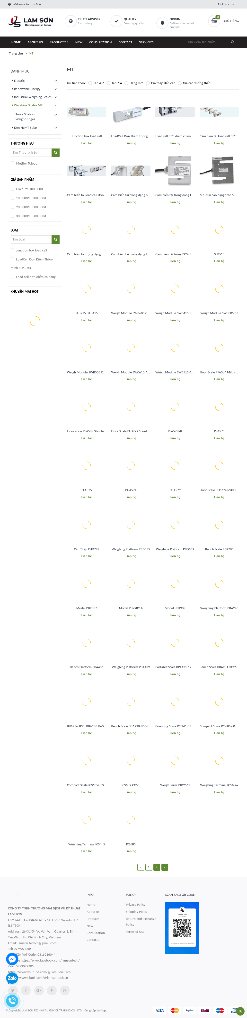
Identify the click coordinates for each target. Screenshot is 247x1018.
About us (93, 912)
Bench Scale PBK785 (219, 549)
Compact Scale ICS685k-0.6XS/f (221, 726)
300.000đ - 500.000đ (30, 216)
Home (91, 905)
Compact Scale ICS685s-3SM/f (88, 785)
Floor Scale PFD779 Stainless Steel (135, 431)
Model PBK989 (175, 608)
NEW (79, 42)
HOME (16, 42)
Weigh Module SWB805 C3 (219, 313)
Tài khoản (224, 4)
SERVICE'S (146, 42)
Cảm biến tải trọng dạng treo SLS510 (181, 195)
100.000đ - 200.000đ (30, 198)
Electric (18, 80)
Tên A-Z (96, 83)
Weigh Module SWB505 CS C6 (88, 372)
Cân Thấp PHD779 (86, 549)
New (90, 926)
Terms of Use (135, 932)
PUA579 (175, 490)
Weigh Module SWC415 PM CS (176, 313)
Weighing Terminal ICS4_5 (86, 844)
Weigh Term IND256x (175, 785)
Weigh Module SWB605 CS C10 (133, 313)
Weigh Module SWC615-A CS (131, 372)
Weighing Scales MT (27, 105)
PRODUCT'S (59, 42)
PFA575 (86, 490)
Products (93, 919)
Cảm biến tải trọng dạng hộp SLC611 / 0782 (141, 195)
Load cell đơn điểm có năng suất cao (181, 136)
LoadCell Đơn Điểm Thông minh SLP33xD (139, 136)
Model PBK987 (86, 608)
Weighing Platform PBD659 (175, 549)
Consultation (96, 933)
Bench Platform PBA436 (87, 667)
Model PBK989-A (131, 608)
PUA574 (130, 490)
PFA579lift (175, 431)
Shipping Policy (137, 912)
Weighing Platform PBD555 (131, 549)
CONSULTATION (100, 42)
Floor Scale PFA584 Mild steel (220, 372)
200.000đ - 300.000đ (30, 207)
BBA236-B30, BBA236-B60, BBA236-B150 (96, 726)
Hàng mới (133, 83)
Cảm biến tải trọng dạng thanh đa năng (138, 254)
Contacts (93, 940)
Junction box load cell (86, 136)
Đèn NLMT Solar (24, 127)
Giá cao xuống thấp (194, 83)
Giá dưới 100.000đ (29, 189)
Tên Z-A (114, 83)
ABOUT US (35, 42)
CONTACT (125, 42)
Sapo (104, 1010)
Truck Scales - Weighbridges (25, 116)
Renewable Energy (26, 88)
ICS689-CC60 (131, 785)
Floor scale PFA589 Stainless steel (90, 431)
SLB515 (219, 254)
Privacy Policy (135, 905)
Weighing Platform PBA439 (131, 667)
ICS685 (131, 844)
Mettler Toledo (26, 163)
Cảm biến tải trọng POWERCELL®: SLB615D (185, 254)
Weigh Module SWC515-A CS (175, 372)
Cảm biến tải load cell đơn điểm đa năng (95, 195)
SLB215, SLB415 (87, 313)
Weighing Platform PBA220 (219, 608)
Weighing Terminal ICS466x (219, 785)
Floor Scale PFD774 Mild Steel (221, 490)
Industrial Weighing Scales (32, 96)
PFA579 (219, 431)
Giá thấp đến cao (160, 83)
